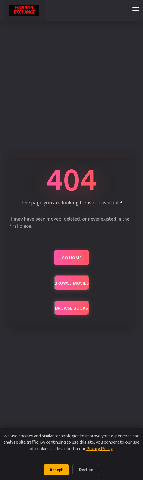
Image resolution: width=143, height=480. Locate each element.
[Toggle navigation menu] (135, 10)
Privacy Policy (99, 448)
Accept (56, 469)
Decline (86, 469)
